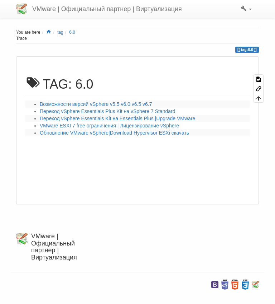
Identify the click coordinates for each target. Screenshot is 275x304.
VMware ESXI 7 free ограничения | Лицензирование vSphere (109, 125)
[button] (246, 9)
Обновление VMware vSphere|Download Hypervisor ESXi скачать (114, 133)
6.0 (72, 32)
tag (60, 32)
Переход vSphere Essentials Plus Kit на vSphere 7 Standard (107, 111)
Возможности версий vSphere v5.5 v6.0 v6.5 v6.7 (96, 104)
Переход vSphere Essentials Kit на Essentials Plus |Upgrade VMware (117, 118)
